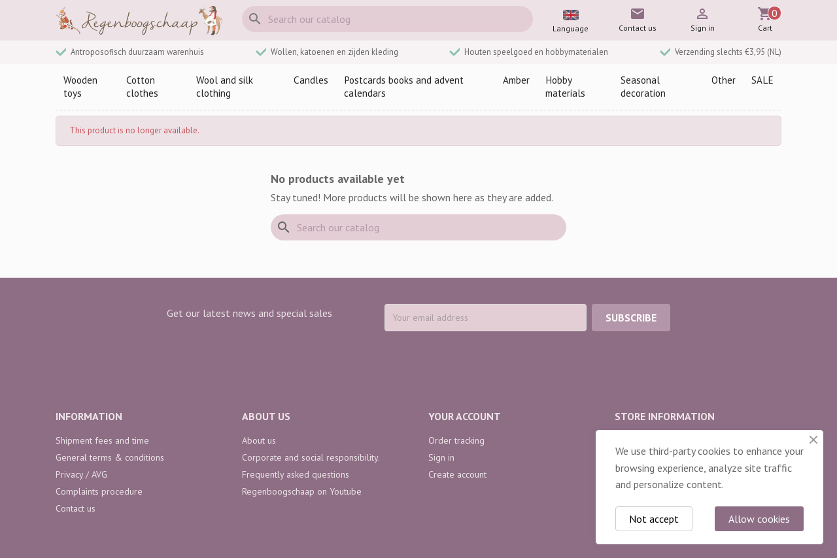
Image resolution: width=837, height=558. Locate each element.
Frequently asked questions (295, 474)
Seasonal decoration (643, 86)
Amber (516, 80)
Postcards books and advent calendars (404, 86)
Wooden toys (80, 86)
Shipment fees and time (102, 440)
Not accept (654, 518)
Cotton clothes (142, 86)
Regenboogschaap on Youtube (302, 491)
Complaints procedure (99, 491)
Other (723, 80)
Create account (457, 474)
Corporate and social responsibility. (311, 457)
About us (259, 440)
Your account (464, 416)
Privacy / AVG (81, 474)
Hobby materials (565, 86)
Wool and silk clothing (224, 86)
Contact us (75, 508)
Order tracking (456, 440)
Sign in (441, 457)
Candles (311, 80)
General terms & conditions (110, 457)
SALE (762, 80)
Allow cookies (759, 518)
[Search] (387, 19)
